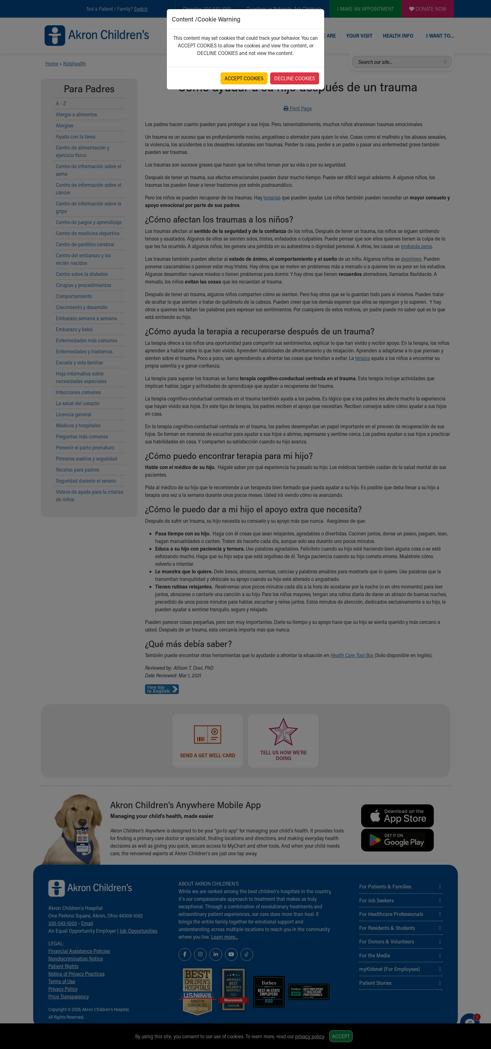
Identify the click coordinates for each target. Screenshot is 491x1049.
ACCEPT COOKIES (244, 78)
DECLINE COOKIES (294, 78)
